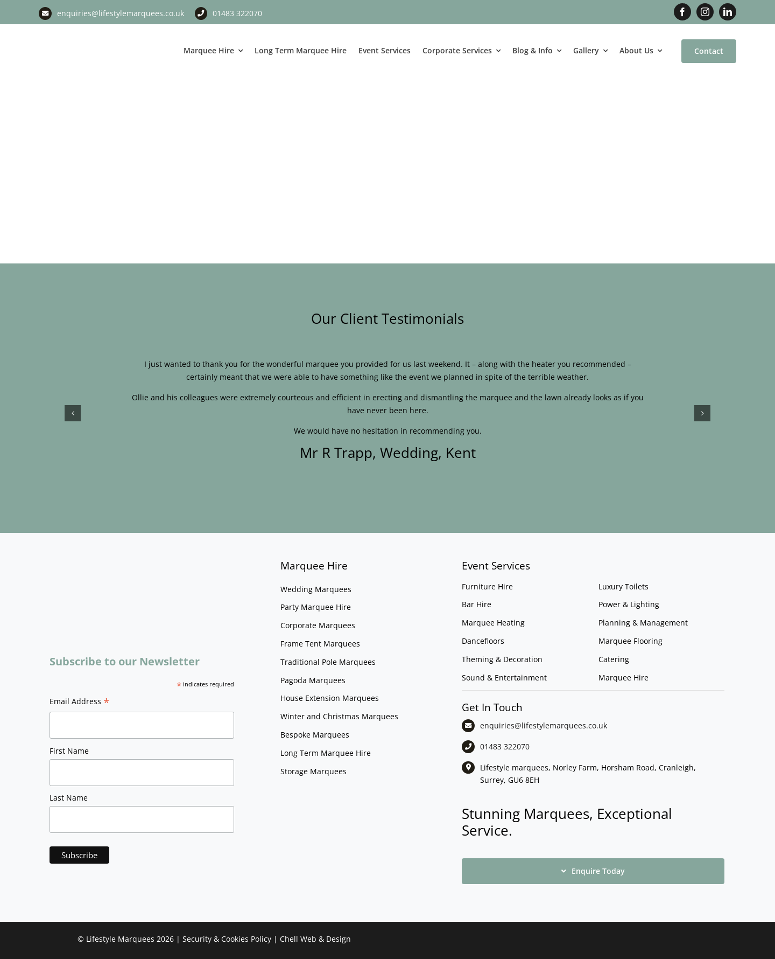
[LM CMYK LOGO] (92, 31)
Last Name (69, 798)
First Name (69, 751)
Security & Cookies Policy (226, 939)
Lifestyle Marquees (120, 939)
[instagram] (705, 11)
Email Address (80, 702)
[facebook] (682, 11)
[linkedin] (727, 11)
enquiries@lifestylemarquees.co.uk (120, 13)
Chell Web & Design (315, 939)
